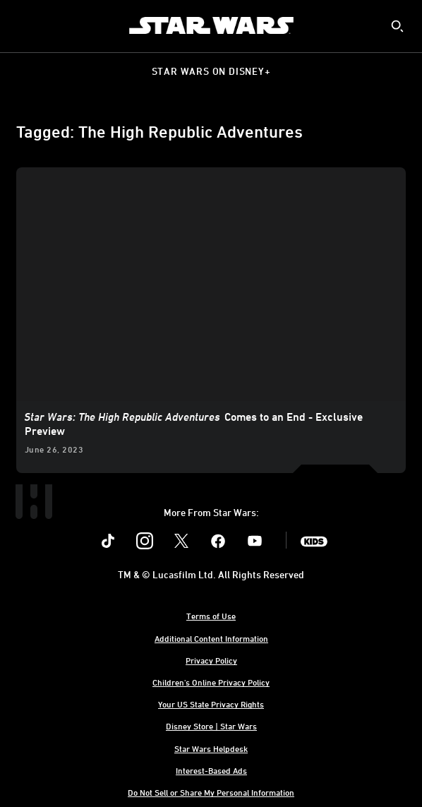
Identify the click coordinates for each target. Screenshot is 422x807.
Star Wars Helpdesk (211, 748)
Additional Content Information (211, 638)
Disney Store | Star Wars (211, 726)
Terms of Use (211, 616)
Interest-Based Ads (211, 770)
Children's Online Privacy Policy (211, 682)
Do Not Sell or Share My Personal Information (211, 792)
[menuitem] (22, 25)
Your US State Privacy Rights (211, 704)
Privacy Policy (211, 660)
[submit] (397, 26)
